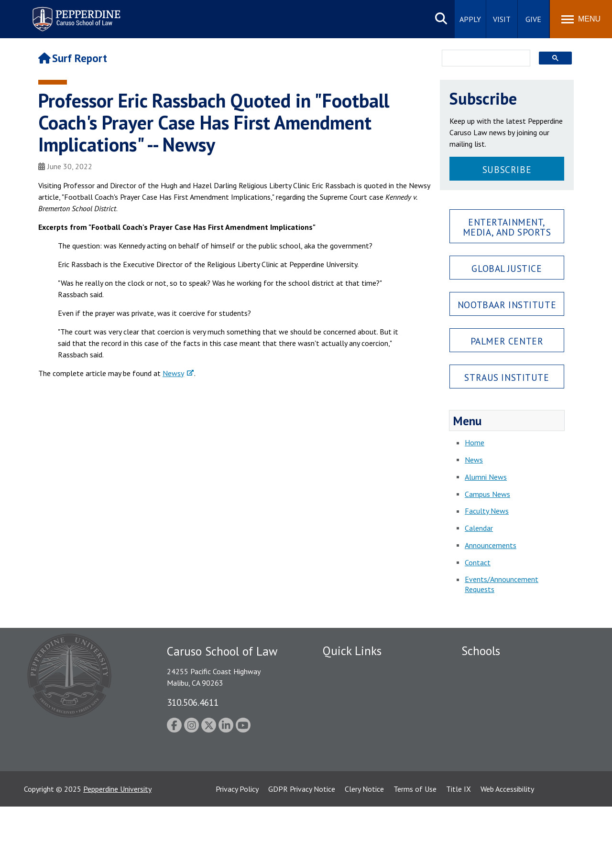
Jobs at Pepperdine (352, 718)
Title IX (458, 833)
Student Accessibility (356, 685)
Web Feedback (345, 795)
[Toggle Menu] (581, 19)
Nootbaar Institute (507, 305)
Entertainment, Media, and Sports (507, 227)
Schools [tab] (480, 650)
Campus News (487, 494)
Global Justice (506, 268)
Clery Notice (364, 833)
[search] (483, 58)
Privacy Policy (237, 833)
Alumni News (486, 477)
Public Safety (344, 669)
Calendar (479, 528)
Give (533, 19)
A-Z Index (338, 778)
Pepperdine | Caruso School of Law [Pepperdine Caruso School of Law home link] (74, 13)
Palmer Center (507, 341)
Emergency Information (360, 702)
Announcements (490, 545)
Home (474, 442)
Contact (478, 562)
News (474, 459)
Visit (502, 19)
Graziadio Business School (503, 702)
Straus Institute (506, 377)
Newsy (173, 373)
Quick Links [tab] (352, 650)
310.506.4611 (193, 702)
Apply (470, 19)
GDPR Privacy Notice (301, 833)
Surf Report (72, 58)
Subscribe (506, 169)
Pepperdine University (117, 833)
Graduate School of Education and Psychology (516, 723)
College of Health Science (503, 762)
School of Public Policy (498, 745)
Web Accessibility (507, 833)
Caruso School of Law (497, 685)
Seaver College (485, 669)
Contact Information (356, 735)
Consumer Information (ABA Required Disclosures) (367, 757)
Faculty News (487, 511)
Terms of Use (415, 833)
